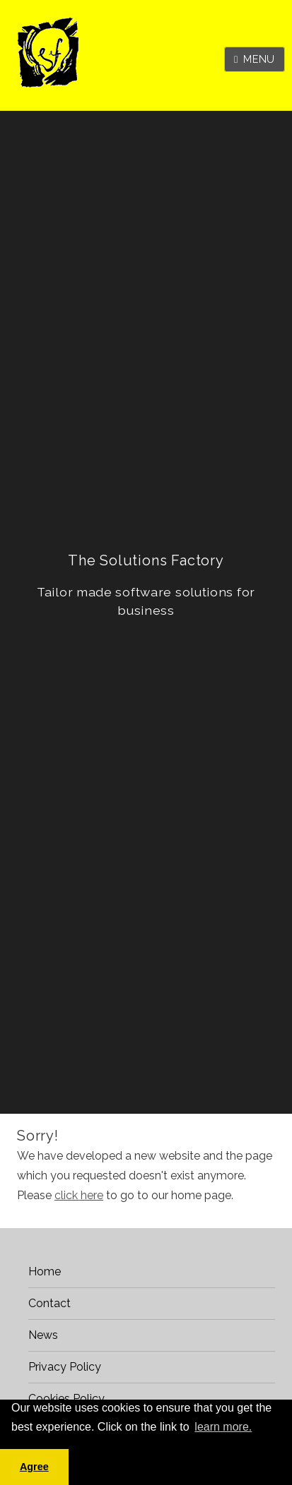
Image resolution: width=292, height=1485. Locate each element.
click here (78, 1195)
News (43, 1335)
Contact (49, 1303)
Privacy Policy (64, 1366)
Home (44, 1271)
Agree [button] (34, 1466)
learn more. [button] (223, 1427)
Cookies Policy (66, 1398)
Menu (259, 59)
